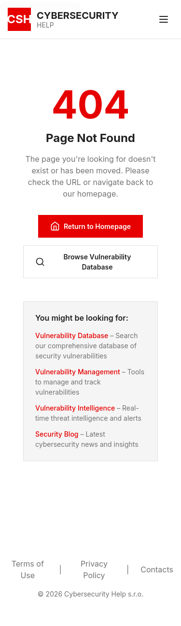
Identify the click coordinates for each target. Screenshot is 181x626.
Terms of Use (28, 569)
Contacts (156, 569)
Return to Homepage (90, 226)
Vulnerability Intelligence (75, 408)
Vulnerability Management (77, 372)
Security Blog (57, 434)
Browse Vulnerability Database (83, 262)
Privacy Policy (94, 569)
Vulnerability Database (71, 335)
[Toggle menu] (163, 19)
